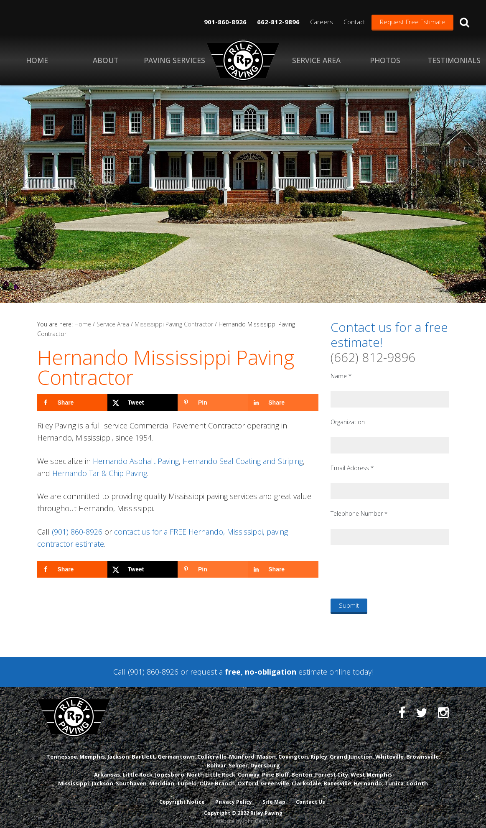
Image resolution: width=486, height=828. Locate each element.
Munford (241, 750)
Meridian (161, 776)
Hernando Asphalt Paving (136, 461)
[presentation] (394, 571)
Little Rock (137, 768)
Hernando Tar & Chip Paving (99, 473)
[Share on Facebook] (72, 402)
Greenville (275, 776)
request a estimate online (270, 672)
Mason (266, 750)
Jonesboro (169, 768)
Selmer (238, 759)
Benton (302, 768)
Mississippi (73, 776)
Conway (249, 768)
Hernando (368, 776)
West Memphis (371, 768)
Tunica (394, 776)
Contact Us (311, 795)
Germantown (176, 750)
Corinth (417, 776)
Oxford (247, 776)
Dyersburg (265, 759)
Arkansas (107, 768)
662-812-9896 (278, 22)
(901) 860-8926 (77, 532)
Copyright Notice (181, 795)
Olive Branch (217, 776)
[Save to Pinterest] (213, 402)
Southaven (131, 776)
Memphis (92, 750)
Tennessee (61, 750)
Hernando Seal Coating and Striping (243, 461)
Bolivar (216, 759)
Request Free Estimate (412, 22)
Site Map (273, 795)
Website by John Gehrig (243, 814)
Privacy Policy (233, 795)
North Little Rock (211, 768)
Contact (354, 22)
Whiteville (389, 750)
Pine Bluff (275, 768)
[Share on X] (142, 402)
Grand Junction (351, 750)
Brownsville (422, 750)
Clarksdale (306, 776)
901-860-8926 (225, 22)
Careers (321, 22)
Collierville (211, 750)
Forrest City (331, 768)
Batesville (337, 776)
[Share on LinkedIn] (283, 402)
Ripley (318, 750)
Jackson (118, 750)
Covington (293, 750)
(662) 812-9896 (373, 357)
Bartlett (143, 750)
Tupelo (187, 776)
